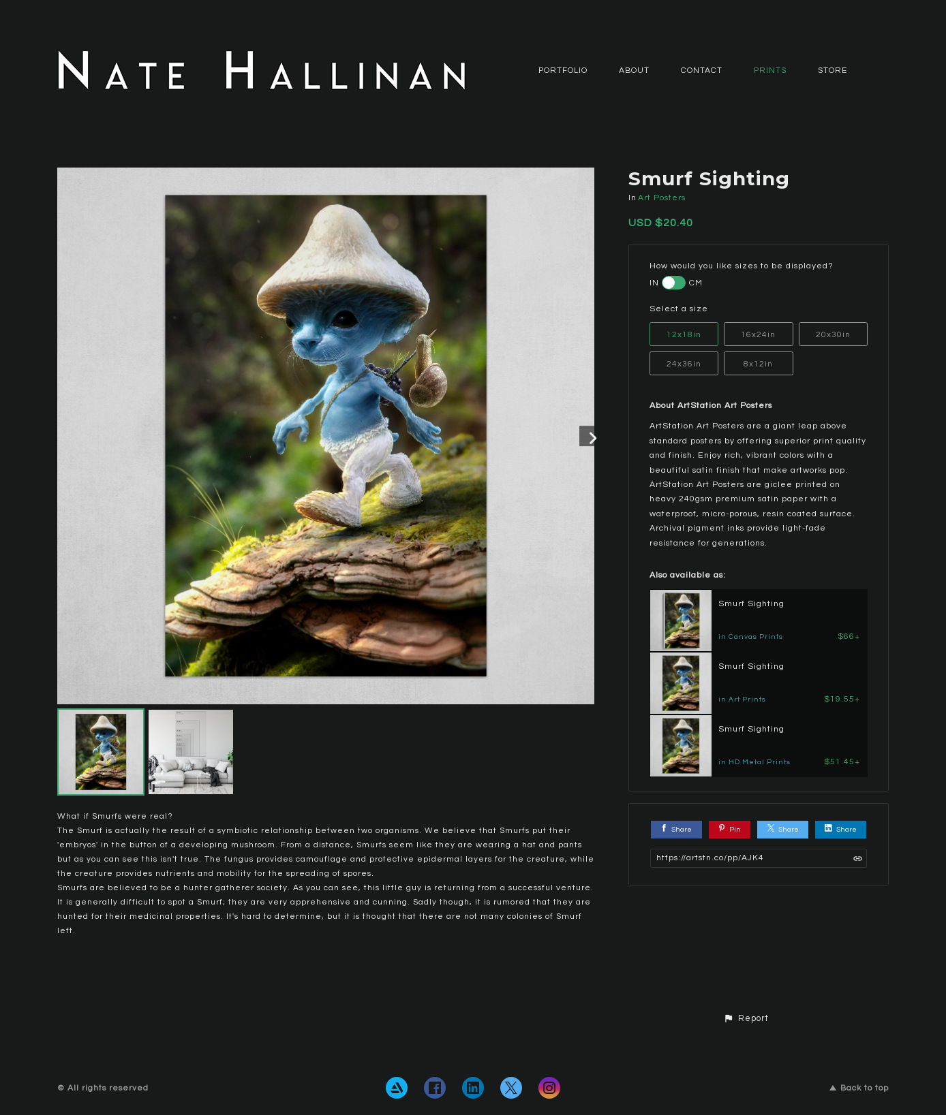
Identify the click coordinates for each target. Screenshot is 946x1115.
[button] (746, 1019)
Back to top (859, 1088)
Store (832, 70)
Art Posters (662, 197)
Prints (770, 70)
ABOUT (634, 70)
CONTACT (701, 70)
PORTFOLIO (563, 70)
